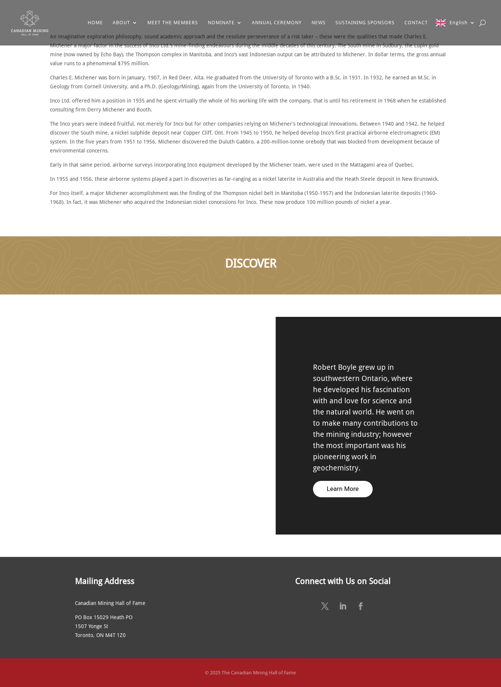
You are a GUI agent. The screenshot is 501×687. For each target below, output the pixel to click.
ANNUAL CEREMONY (277, 22)
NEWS (318, 22)
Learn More (343, 488)
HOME (95, 22)
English (459, 22)
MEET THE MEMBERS (172, 22)
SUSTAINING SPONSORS (365, 22)
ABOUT (121, 22)
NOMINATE (221, 22)
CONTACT (416, 22)
